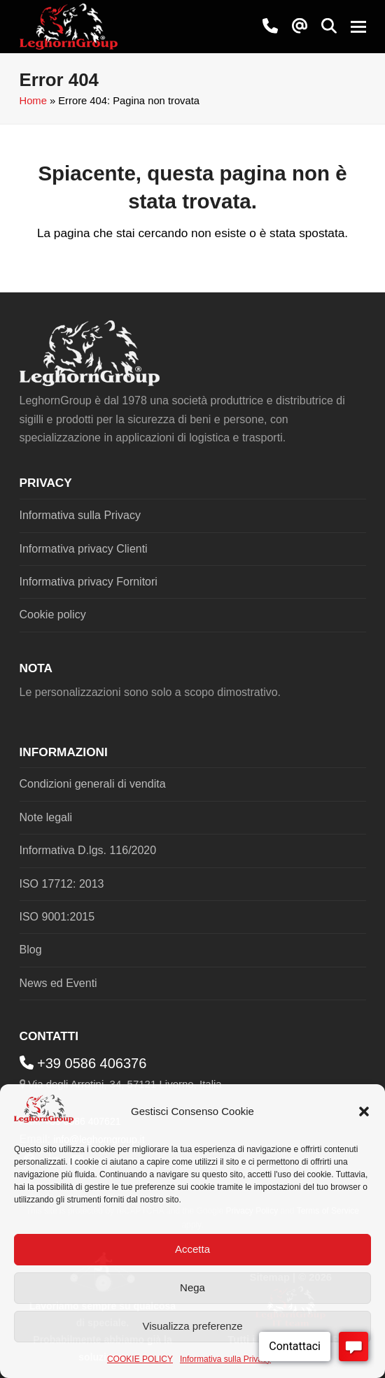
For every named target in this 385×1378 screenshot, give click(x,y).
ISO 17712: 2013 (62, 884)
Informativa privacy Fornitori (89, 582)
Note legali (46, 817)
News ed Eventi (58, 983)
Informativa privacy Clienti (84, 549)
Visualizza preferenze (192, 1326)
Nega (192, 1287)
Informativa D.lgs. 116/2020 (88, 850)
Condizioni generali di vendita (93, 784)
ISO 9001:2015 (57, 917)
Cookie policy (53, 614)
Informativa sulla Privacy (225, 1359)
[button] (364, 1111)
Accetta (192, 1249)
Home (33, 100)
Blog (31, 950)
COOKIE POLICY (140, 1359)
